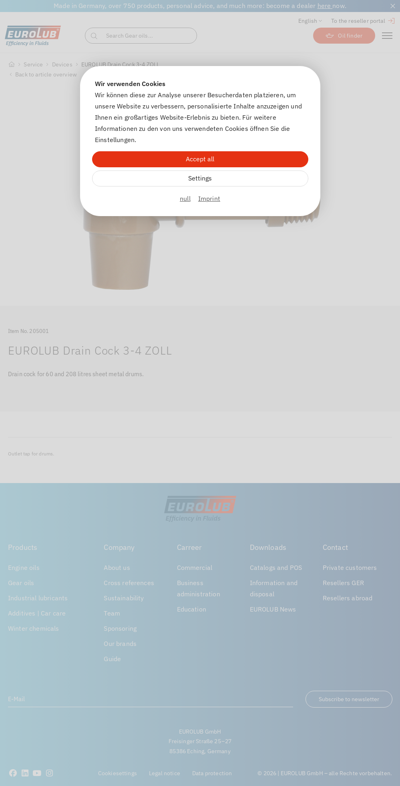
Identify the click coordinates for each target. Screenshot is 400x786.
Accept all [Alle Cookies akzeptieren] (200, 159)
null (185, 198)
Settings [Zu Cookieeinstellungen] (200, 178)
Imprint (209, 198)
